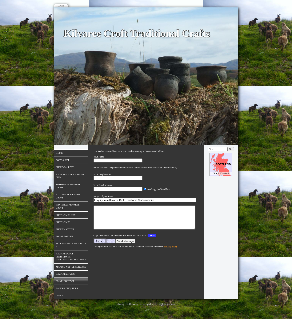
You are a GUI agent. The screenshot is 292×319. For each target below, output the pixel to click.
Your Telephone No (102, 174)
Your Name (99, 156)
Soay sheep (63, 160)
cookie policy (132, 304)
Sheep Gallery (65, 167)
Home (59, 153)
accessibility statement (164, 304)
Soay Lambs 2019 (65, 215)
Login (61, 6)
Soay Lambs (63, 222)
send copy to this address (158, 189)
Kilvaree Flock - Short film (70, 176)
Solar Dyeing (64, 236)
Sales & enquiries (67, 288)
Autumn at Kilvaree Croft (68, 196)
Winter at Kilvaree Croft (68, 206)
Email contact (65, 281)
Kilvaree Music (65, 274)
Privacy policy (170, 251)
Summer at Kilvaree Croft (68, 186)
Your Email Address (103, 185)
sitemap (120, 304)
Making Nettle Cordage (71, 266)
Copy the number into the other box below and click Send (120, 240)
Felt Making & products (71, 245)
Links (59, 295)
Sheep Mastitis (65, 229)
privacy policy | (147, 304)
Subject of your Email (104, 196)
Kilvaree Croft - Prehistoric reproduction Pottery (71, 256)
